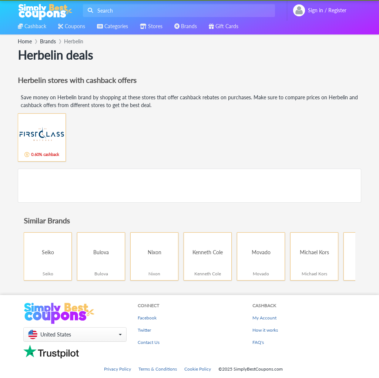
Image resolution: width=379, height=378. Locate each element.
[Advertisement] (189, 185)
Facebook (147, 318)
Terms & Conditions (157, 369)
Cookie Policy (197, 369)
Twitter (144, 330)
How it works (265, 330)
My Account (264, 318)
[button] (75, 334)
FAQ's (258, 342)
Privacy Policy (117, 369)
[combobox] (177, 10)
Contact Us (149, 342)
